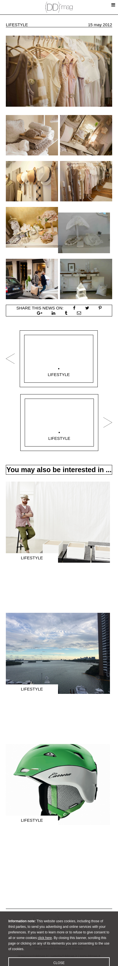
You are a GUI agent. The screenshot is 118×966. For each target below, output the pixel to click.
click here (45, 945)
